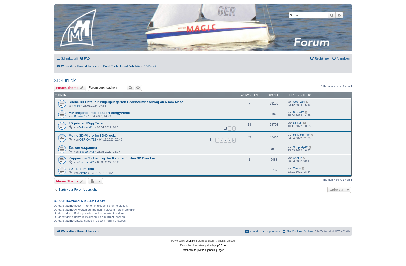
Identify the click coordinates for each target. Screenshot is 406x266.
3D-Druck (65, 80)
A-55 (77, 105)
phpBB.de (220, 245)
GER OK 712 (87, 139)
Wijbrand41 (86, 127)
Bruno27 (79, 116)
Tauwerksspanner (83, 148)
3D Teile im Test (81, 169)
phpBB (189, 240)
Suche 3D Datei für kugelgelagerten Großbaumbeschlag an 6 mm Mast (126, 102)
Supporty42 (86, 151)
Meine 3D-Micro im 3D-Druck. (92, 135)
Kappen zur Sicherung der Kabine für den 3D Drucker (112, 158)
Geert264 (299, 101)
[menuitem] (84, 58)
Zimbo (83, 172)
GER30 (297, 122)
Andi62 (297, 157)
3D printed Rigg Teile (86, 123)
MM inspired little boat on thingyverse (99, 113)
